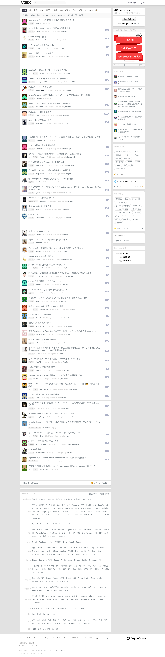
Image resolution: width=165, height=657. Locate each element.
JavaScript (64, 587)
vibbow (68, 90)
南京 (74, 620)
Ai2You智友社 (120, 202)
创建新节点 (93, 494)
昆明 (100, 620)
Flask (93, 599)
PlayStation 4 (71, 530)
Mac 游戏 (69, 554)
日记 (97, 569)
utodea (68, 334)
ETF (130, 212)
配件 (93, 548)
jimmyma (39, 149)
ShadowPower (71, 417)
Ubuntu (91, 596)
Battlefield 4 (98, 533)
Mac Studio (92, 551)
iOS (65, 548)
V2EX (34, 629)
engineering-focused (121, 241)
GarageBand (50, 554)
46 (107, 341)
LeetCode (90, 512)
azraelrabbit (40, 276)
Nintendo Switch (50, 530)
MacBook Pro (57, 548)
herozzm (68, 107)
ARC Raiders (52, 536)
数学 (42, 608)
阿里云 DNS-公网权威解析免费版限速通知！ (46, 265)
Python (129, 162)
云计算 (70, 15)
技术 (24, 10)
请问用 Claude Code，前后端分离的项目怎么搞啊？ (50, 103)
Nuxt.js (62, 581)
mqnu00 (68, 218)
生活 (132, 165)
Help (29, 638)
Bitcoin (34, 560)
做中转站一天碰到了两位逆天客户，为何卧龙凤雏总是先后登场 (54, 154)
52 (107, 308)
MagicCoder (40, 56)
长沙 (84, 620)
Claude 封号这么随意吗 (38, 37)
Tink (63, 48)
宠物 (69, 569)
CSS (74, 578)
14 (107, 72)
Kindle (89, 508)
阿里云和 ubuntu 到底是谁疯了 (41, 87)
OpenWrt (101, 505)
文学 (102, 569)
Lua (66, 590)
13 (107, 208)
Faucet (56, 560)
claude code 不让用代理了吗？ (41, 198)
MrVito (70, 201)
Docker (60, 596)
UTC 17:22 (39, 651)
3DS (78, 533)
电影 (99, 566)
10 (107, 459)
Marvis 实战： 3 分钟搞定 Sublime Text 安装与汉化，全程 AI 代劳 (55, 248)
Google (34, 542)
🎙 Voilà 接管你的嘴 (122, 206)
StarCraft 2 (88, 530)
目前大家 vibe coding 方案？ (40, 231)
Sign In (142, 3)
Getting (36, 379)
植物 (107, 569)
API (105, 599)
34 (107, 172)
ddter (37, 115)
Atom (71, 512)
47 (107, 105)
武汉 (69, 620)
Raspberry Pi (46, 512)
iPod (76, 551)
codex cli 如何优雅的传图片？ (40, 120)
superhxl (39, 209)
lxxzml (38, 398)
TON (100, 560)
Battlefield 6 (63, 536)
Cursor (49, 524)
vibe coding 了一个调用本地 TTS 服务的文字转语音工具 (51, 20)
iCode (39, 614)
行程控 (40, 572)
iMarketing (47, 614)
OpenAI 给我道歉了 (36, 449)
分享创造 (128, 155)
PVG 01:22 (47, 651)
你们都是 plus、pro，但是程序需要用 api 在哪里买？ (50, 170)
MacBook (86, 548)
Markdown (69, 508)
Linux (58, 505)
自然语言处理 (61, 608)
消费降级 (118, 223)
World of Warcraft (42, 533)
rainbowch (39, 165)
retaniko (38, 23)
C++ (79, 587)
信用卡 (38, 569)
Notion (64, 542)
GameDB (36, 518)
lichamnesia (40, 334)
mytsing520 (65, 115)
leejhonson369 (67, 259)
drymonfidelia (69, 165)
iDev (39, 15)
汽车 (82, 505)
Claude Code (33, 201)
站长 (94, 505)
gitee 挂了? (33, 214)
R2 (85, 10)
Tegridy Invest (120, 212)
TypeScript (48, 590)
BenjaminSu (41, 140)
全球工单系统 (120, 169)
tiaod (73, 309)
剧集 (44, 569)
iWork (100, 551)
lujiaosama (71, 40)
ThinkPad (45, 515)
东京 (65, 623)
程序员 (125, 152)
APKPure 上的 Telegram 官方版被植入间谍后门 (48, 79)
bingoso (39, 123)
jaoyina (62, 293)
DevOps (56, 599)
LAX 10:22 (55, 651)
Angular (99, 578)
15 (107, 300)
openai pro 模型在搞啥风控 (39, 315)
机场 (126, 199)
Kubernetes (83, 596)
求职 (57, 566)
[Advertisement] (65, 63)
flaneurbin (39, 98)
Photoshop (36, 515)
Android (118, 165)
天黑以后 (77, 566)
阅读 (64, 569)
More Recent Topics (30, 483)
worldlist (65, 284)
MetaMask (93, 560)
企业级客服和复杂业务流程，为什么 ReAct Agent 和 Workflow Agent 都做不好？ (61, 466)
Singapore (72, 623)
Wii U (106, 533)
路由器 (88, 505)
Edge (93, 578)
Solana (41, 560)
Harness (118, 209)
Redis (49, 599)
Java (41, 587)
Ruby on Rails (37, 590)
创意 (30, 10)
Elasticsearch (84, 599)
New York (58, 623)
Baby (75, 569)
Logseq (100, 515)
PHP (46, 587)
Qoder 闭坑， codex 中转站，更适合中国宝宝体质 (49, 28)
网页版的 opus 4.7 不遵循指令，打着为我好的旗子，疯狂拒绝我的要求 (57, 298)
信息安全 (32, 82)
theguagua (73, 389)
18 (107, 180)
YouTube (42, 542)
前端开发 (40, 578)
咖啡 (80, 569)
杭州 (49, 620)
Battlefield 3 (98, 530)
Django (42, 599)
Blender (93, 515)
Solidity (84, 560)
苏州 (90, 620)
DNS (30, 379)
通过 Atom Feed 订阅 (101, 483)
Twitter (50, 542)
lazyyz (69, 73)
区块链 (60, 508)
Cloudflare (74, 599)
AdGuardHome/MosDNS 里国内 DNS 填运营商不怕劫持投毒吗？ (55, 375)
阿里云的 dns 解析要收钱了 (127, 96)
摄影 (59, 569)
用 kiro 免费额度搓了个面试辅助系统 (43, 394)
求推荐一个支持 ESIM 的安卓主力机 (43, 441)
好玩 (35, 10)
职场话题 (127, 158)
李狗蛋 (137, 212)
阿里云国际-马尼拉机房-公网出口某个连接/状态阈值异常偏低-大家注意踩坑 (59, 273)
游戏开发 (97, 508)
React (68, 578)
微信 (33, 578)
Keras (82, 608)
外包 (63, 505)
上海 (39, 620)
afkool (68, 56)
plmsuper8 (64, 301)
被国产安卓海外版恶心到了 (39, 323)
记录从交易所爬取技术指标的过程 (42, 367)
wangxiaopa (67, 149)
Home (130, 3)
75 (107, 283)
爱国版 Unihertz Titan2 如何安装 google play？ (47, 240)
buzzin (38, 259)
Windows (75, 505)
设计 (84, 499)
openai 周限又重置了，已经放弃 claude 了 (46, 281)
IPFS (76, 515)
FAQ (59, 638)
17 (107, 89)
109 (106, 114)
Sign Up (135, 3)
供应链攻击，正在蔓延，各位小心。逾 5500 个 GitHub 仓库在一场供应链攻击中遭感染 (64, 137)
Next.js (51, 581)
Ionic (68, 581)
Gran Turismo (87, 533)
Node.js (72, 587)
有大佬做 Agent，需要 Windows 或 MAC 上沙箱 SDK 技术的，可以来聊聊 (59, 95)
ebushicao (66, 343)
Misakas (42, 157)
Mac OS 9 (60, 554)
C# (106, 587)
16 (107, 38)
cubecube (39, 343)
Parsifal (38, 362)
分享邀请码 (68, 499)
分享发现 (118, 155)
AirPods (55, 551)
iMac (42, 551)
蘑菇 (34, 572)
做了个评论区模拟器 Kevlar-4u (41, 45)
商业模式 (105, 508)
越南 (139, 209)
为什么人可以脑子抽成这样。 (128, 124)
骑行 (92, 569)
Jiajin (38, 301)
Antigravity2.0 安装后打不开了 (40, 256)
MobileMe (35, 554)
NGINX (67, 596)
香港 (64, 620)
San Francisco (47, 623)
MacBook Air (101, 548)
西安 (79, 620)
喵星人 (117, 219)
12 (107, 30)
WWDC (70, 551)
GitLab (70, 515)
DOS (107, 515)
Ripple (63, 560)
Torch (76, 608)
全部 (80, 10)
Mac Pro (63, 551)
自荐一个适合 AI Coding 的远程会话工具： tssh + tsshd (51, 414)
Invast (64, 31)
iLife (42, 554)
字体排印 (64, 512)
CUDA (70, 608)
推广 (125, 165)
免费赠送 (64, 566)
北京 (33, 620)
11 (107, 396)
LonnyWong (40, 417)
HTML (95, 587)
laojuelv (124, 65)
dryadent (69, 453)
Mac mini (35, 551)
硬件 (69, 505)
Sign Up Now (129, 19)
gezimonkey (40, 218)
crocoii (66, 123)
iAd (54, 614)
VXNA (119, 181)
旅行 (89, 566)
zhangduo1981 (42, 82)
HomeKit (83, 551)
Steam (39, 530)
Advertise (37, 638)
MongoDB (64, 599)
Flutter (86, 578)
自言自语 (77, 499)
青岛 (39, 623)
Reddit (71, 542)
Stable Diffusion (101, 512)
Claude (45, 15)
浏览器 (62, 578)
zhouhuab (43, 201)
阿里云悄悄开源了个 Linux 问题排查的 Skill (46, 162)
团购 (94, 566)
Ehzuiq (38, 48)
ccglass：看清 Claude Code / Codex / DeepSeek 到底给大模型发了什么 (58, 458)
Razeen (117, 187)
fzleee (68, 268)
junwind (38, 234)
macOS (118, 158)
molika (42, 268)
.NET (101, 587)
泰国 (132, 209)
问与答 (117, 152)
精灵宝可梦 (71, 533)
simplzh (46, 428)
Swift (89, 587)
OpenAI (53, 15)
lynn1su (38, 193)
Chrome (48, 578)
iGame (80, 530)
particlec (38, 370)
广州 (59, 620)
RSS (118, 174)
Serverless (62, 515)
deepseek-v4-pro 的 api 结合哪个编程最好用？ (47, 290)
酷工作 (134, 152)
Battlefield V (36, 536)
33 (107, 351)
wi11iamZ (69, 326)
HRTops (38, 251)
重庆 (95, 620)
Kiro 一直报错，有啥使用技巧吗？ (42, 145)
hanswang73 (44, 469)
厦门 (33, 623)
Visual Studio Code (35, 428)
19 (107, 443)
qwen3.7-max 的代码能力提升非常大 (43, 340)
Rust (84, 587)
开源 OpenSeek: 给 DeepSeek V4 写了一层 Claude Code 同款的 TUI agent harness (63, 331)
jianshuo (42, 461)
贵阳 (79, 623)
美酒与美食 (52, 569)
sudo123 (72, 82)
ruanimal (70, 461)
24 (107, 190)
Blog (89, 499)
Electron (35, 581)
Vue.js (55, 578)
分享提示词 (136, 199)
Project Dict (131, 216)
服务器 (41, 596)
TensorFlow (50, 608)
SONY (82, 512)
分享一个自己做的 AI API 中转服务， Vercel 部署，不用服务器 (54, 359)
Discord (78, 542)
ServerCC (136, 206)
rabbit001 (66, 234)
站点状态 (46, 629)
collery (38, 31)
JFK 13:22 (62, 651)
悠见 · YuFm (119, 216)
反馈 (39, 629)
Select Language (102, 638)
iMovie (85, 554)
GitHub (38, 508)
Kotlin (61, 590)
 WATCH (78, 548)
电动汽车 (36, 512)
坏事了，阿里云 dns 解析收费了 (41, 53)
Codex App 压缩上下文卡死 (39, 206)
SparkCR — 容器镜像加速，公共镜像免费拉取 (47, 70)
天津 (105, 620)
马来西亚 (118, 199)
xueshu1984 (67, 193)
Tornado (100, 599)
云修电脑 (56, 512)
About (21, 638)
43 (107, 155)
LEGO (86, 515)
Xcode (48, 551)
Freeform (78, 554)
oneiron (42, 73)
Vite (56, 581)
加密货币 (49, 560)
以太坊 (70, 560)
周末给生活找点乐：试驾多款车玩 (129, 111)
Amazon (53, 515)
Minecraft (60, 530)
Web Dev (43, 581)
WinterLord (40, 453)
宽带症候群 (119, 162)
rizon (41, 436)
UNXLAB (39, 243)
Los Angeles (87, 623)
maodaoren (39, 107)
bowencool (71, 157)
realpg (38, 90)
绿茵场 (85, 569)
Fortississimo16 (41, 40)
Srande (38, 182)
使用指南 (55, 629)
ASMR (135, 219)
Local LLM (62, 15)
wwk (37, 354)
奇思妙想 (59, 499)
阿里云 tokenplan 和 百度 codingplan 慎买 (45, 306)
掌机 (44, 536)
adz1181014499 (41, 444)
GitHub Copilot (58, 524)
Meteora (77, 560)
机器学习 (35, 608)
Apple (137, 155)
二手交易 (35, 566)
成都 (54, 620)
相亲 (126, 209)
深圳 (44, 620)
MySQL (53, 596)
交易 (55, 10)
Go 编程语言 (54, 587)
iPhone (137, 162)
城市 (61, 10)
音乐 (84, 566)
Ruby (56, 590)
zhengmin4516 (45, 309)
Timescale (36, 603)
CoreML (93, 554)
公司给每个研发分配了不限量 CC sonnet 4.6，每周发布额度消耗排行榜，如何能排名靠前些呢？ (130, 104)
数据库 (74, 596)
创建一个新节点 (123, 228)
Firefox (80, 578)
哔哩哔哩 (57, 542)
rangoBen (69, 174)
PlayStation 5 (55, 533)
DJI (81, 515)
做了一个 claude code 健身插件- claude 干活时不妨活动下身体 (54, 433)
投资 (70, 566)
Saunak (38, 318)
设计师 (76, 508)
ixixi (37, 293)
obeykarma (40, 326)
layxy (38, 284)
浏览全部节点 (104, 494)
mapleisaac (40, 174)
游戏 (33, 530)
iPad (70, 548)
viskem (38, 408)
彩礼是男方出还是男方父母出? (128, 76)
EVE (63, 533)
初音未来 (126, 219)
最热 (74, 10)
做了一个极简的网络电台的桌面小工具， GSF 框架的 (50, 179)
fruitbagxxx (44, 389)
